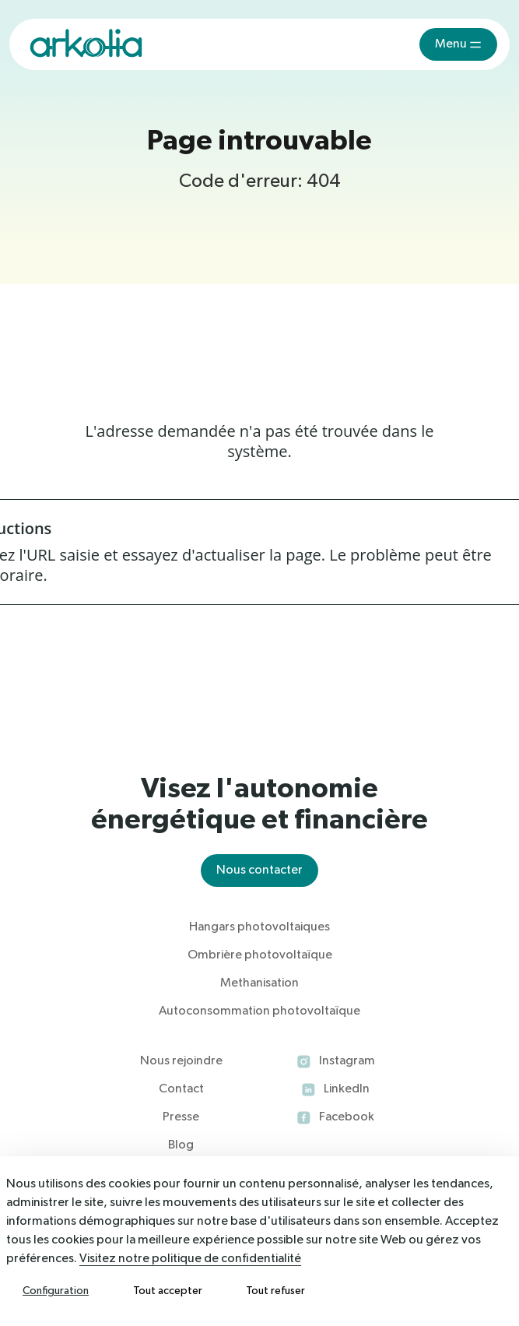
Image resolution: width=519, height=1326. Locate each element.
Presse (181, 1117)
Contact (181, 1089)
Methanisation (259, 983)
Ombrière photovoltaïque (260, 955)
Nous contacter (259, 870)
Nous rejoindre (181, 1061)
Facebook (346, 1117)
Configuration (56, 1291)
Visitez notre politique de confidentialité (190, 1259)
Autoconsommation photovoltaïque (259, 1011)
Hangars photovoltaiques (259, 927)
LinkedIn (347, 1089)
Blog (181, 1145)
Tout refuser (275, 1291)
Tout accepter (167, 1291)
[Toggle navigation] (458, 44)
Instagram (347, 1061)
